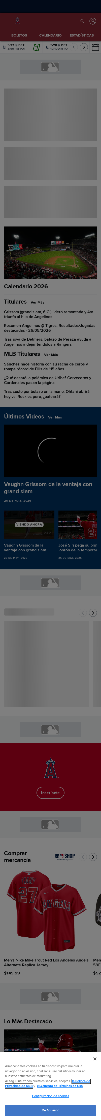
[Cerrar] (94, 1058)
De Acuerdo (50, 1110)
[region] (50, 1086)
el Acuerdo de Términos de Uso (60, 1086)
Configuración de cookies (50, 1096)
